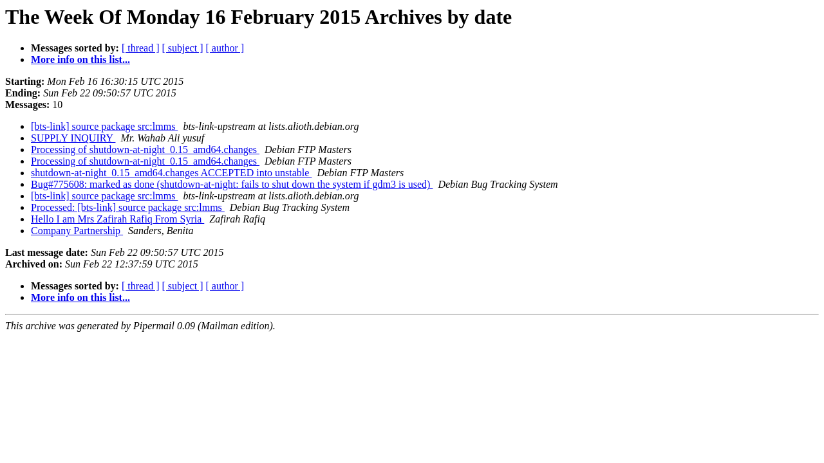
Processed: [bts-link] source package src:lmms (128, 207)
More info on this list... (80, 59)
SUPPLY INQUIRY (73, 137)
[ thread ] (141, 47)
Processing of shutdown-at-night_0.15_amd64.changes (145, 149)
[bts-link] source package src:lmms (104, 126)
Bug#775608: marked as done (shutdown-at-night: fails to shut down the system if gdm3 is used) (232, 184)
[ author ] (225, 47)
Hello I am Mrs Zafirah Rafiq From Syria (117, 218)
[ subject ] (182, 47)
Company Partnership (77, 230)
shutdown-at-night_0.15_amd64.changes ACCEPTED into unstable (171, 172)
